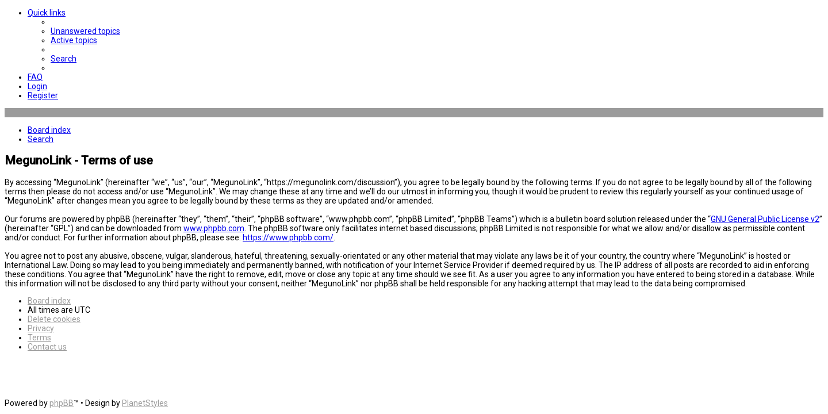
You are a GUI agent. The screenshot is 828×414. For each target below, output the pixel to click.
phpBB (61, 403)
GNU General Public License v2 (765, 219)
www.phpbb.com (213, 228)
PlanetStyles (145, 403)
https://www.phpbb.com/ (288, 237)
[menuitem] (85, 31)
